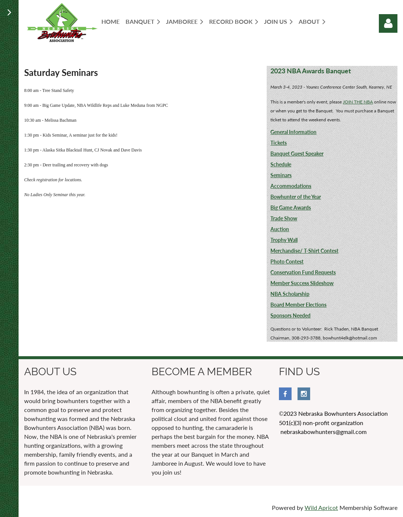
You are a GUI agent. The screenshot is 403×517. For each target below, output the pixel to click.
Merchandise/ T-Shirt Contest (304, 251)
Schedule (280, 164)
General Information (293, 132)
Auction (279, 229)
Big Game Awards (290, 207)
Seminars (281, 175)
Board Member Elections (298, 304)
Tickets (278, 143)
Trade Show (283, 218)
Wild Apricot (321, 507)
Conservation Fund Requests (303, 272)
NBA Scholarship (289, 294)
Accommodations (290, 186)
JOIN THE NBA (358, 102)
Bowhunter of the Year (295, 197)
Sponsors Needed (290, 315)
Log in (388, 23)
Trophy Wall (284, 240)
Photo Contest (286, 261)
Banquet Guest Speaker (297, 153)
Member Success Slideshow (302, 283)
